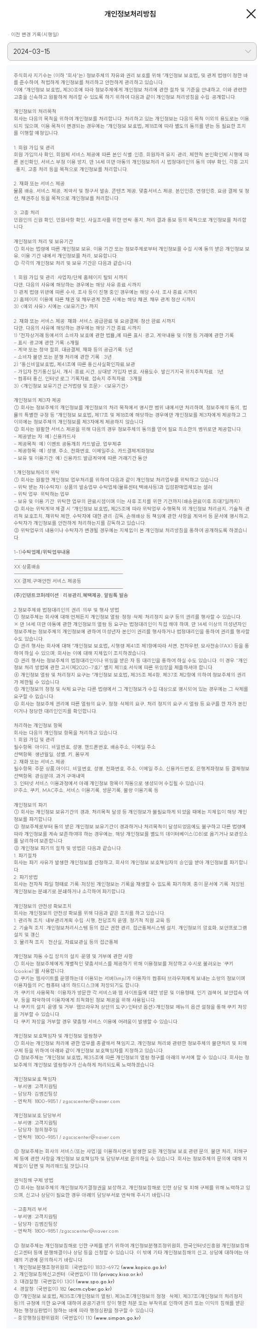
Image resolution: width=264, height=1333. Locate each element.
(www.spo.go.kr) (95, 1281)
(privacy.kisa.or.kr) (121, 1274)
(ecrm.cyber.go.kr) (90, 1289)
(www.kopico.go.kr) (143, 1267)
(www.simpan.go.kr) (117, 1318)
